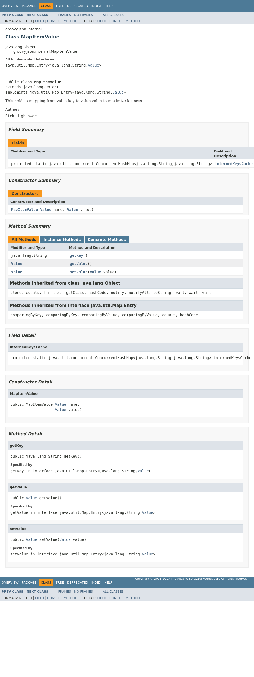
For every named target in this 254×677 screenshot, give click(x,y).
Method (71, 21)
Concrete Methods (107, 239)
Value (93, 65)
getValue (78, 264)
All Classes (113, 15)
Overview (10, 6)
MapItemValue (24, 209)
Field (39, 21)
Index (96, 6)
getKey (76, 255)
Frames (64, 15)
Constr (53, 21)
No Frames (83, 15)
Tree (60, 6)
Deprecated (77, 6)
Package (29, 6)
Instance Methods (62, 239)
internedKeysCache (234, 164)
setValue (78, 272)
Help (108, 6)
